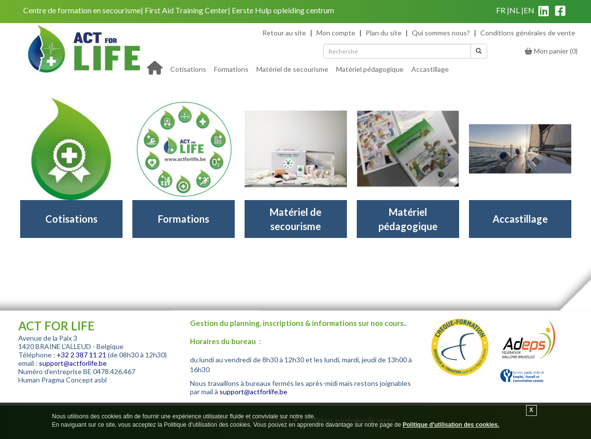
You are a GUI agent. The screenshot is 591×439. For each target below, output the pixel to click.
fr (500, 10)
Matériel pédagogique (370, 69)
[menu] (309, 68)
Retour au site (284, 33)
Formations (231, 69)
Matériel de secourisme (292, 69)
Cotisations (188, 69)
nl (514, 10)
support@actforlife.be (73, 363)
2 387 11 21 (88, 355)
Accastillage (430, 69)
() (551, 51)
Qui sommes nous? (441, 33)
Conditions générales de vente (527, 33)
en (529, 10)
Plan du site (384, 33)
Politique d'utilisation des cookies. (451, 424)
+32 (63, 355)
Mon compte (335, 33)
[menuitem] (188, 68)
